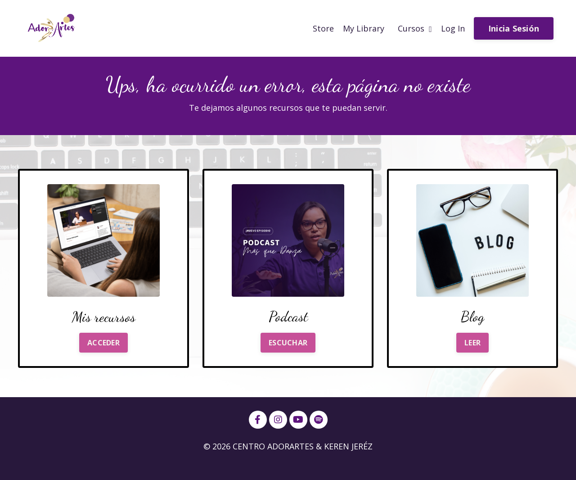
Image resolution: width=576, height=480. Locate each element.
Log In (453, 28)
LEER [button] (472, 343)
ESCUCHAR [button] (288, 343)
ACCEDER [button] (103, 343)
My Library (363, 28)
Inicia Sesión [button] (513, 28)
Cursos (415, 28)
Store (323, 28)
